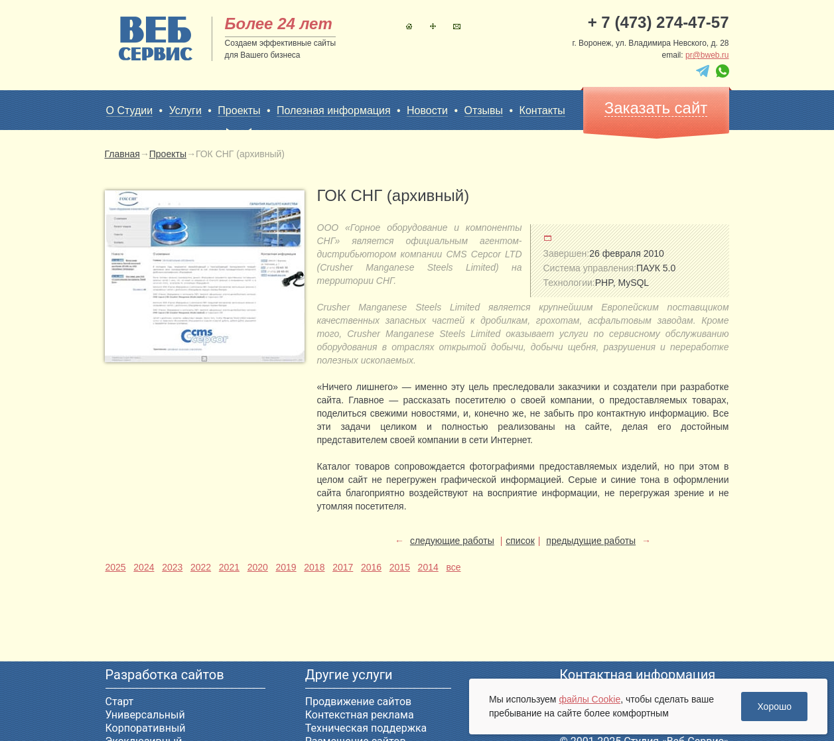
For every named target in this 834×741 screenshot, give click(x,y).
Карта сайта (433, 26)
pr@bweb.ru (707, 55)
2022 (200, 567)
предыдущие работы (591, 540)
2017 (342, 567)
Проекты (239, 111)
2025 (115, 567)
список (520, 540)
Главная (409, 26)
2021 (229, 567)
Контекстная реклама (359, 714)
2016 (371, 567)
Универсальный (145, 714)
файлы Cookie (589, 699)
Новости (427, 110)
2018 (314, 567)
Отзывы (484, 110)
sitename (155, 38)
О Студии (129, 110)
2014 (428, 567)
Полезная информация (334, 110)
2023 (172, 567)
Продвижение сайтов (358, 701)
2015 (399, 567)
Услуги (185, 110)
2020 (257, 567)
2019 (285, 567)
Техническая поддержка (366, 728)
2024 (143, 567)
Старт (119, 701)
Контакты (456, 26)
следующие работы (452, 540)
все (453, 567)
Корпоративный (145, 728)
